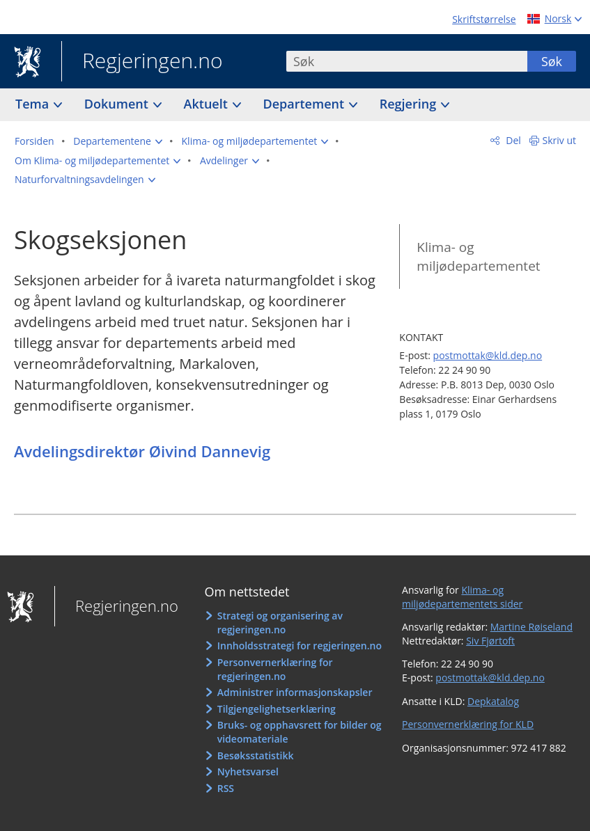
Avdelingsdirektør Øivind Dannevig (142, 451)
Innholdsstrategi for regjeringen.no (299, 645)
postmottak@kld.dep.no (488, 355)
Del (512, 140)
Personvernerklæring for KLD (468, 724)
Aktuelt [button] (207, 103)
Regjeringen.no (142, 62)
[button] (117, 141)
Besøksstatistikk (255, 755)
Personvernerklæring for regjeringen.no (275, 669)
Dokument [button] (118, 103)
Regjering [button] (410, 103)
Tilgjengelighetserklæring (276, 708)
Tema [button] (33, 103)
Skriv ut (560, 140)
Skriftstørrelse (483, 19)
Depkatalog (493, 701)
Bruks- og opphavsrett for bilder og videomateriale (299, 731)
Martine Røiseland (531, 626)
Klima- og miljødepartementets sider (462, 596)
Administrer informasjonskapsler (295, 692)
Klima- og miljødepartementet (478, 256)
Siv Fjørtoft (490, 640)
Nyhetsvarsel (248, 771)
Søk (551, 61)
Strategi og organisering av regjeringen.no (280, 622)
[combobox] (406, 61)
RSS (225, 788)
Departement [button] (305, 103)
